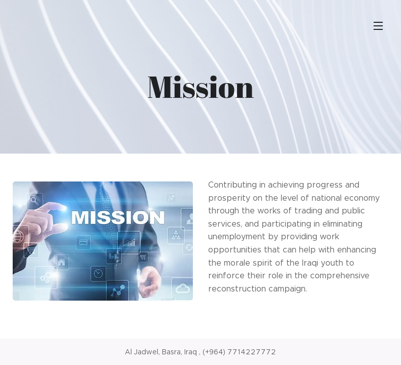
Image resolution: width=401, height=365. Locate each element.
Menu (378, 25)
